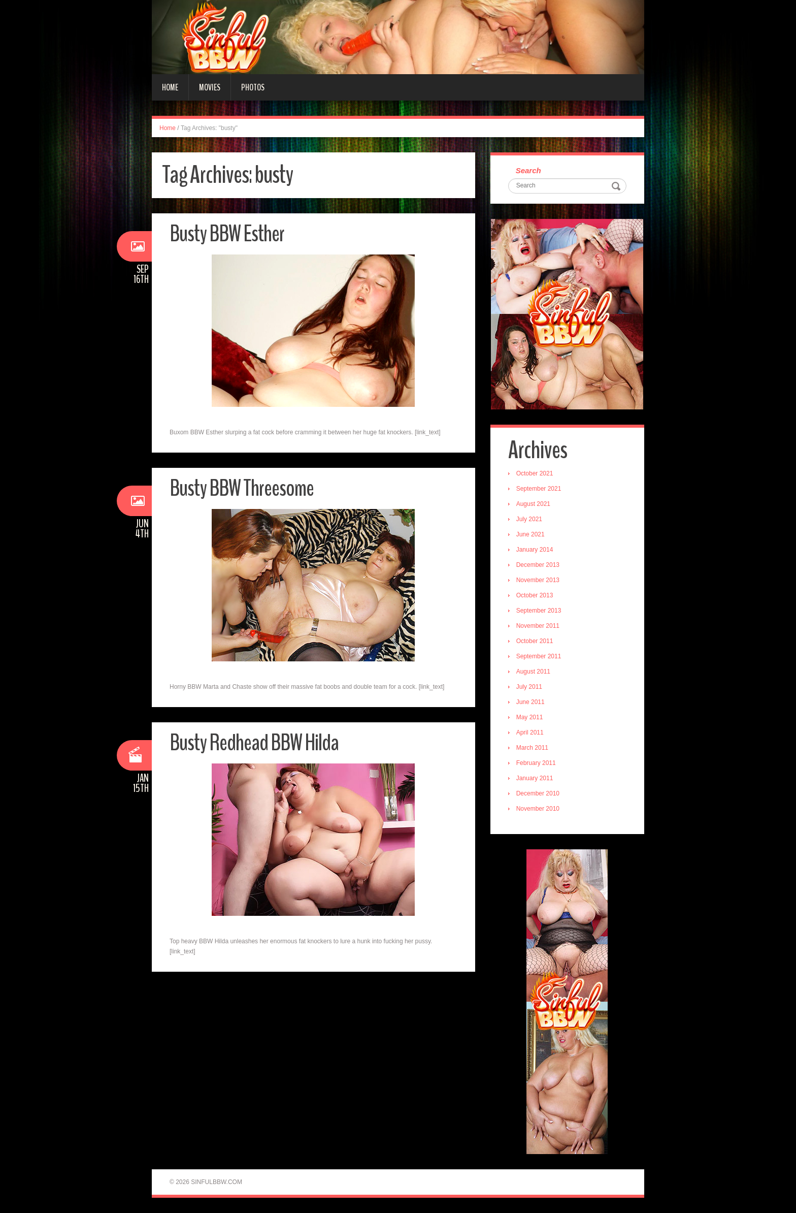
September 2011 (538, 656)
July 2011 (529, 686)
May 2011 (529, 717)
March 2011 (532, 747)
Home (170, 87)
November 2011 (537, 625)
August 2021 (533, 503)
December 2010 (537, 793)
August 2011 (533, 671)
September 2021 (538, 488)
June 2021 (530, 534)
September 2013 (538, 610)
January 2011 (534, 778)
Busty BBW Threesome (242, 488)
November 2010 (537, 808)
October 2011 (534, 641)
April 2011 (530, 732)
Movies (209, 87)
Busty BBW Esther (227, 233)
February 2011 (536, 763)
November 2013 (537, 580)
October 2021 (534, 473)
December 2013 (537, 564)
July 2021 (529, 519)
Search (528, 170)
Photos (252, 87)
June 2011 (530, 702)
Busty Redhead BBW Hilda (254, 742)
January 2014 (534, 549)
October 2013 (534, 595)
